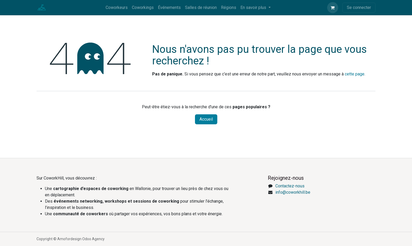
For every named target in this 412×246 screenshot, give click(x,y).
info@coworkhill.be (292, 192)
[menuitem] (117, 7)
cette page (354, 73)
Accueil (206, 119)
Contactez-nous (290, 185)
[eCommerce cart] (332, 7)
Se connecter (359, 7)
